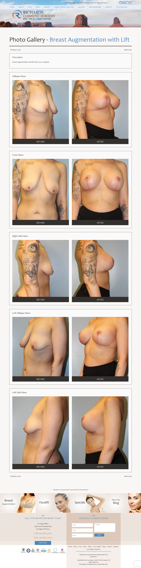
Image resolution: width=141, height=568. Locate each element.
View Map (43, 543)
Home (12, 7)
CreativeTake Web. (102, 564)
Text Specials (121, 7)
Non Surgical (97, 547)
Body (38, 7)
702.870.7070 (25, 3)
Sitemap (115, 547)
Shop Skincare (95, 7)
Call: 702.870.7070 (43, 533)
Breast (47, 7)
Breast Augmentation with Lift (89, 40)
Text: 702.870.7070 (43, 538)
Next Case (128, 50)
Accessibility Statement (93, 549)
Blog (104, 547)
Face (30, 7)
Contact (108, 7)
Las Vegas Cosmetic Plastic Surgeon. (97, 560)
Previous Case (15, 50)
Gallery (81, 7)
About (21, 7)
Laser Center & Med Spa (64, 7)
